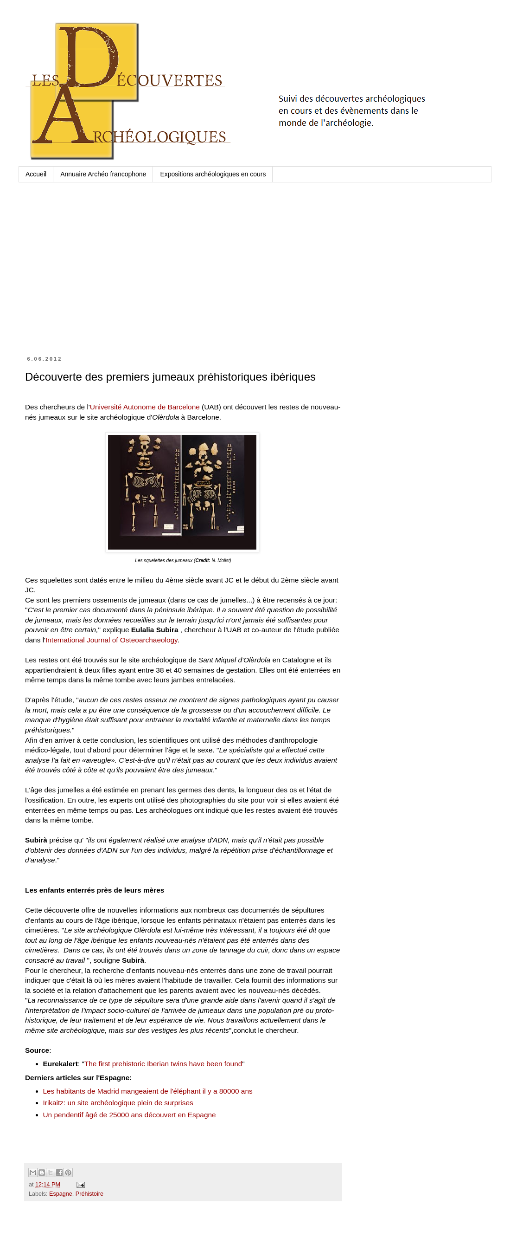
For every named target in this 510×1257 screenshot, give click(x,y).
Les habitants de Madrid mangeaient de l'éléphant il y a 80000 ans (148, 1091)
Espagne (60, 1194)
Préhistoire (89, 1194)
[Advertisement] (183, 278)
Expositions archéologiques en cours (213, 174)
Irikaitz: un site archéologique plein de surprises (118, 1103)
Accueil (36, 174)
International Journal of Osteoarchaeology (111, 640)
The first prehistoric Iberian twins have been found (163, 1064)
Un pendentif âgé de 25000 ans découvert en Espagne (129, 1115)
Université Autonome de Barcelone (145, 407)
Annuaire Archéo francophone (103, 174)
